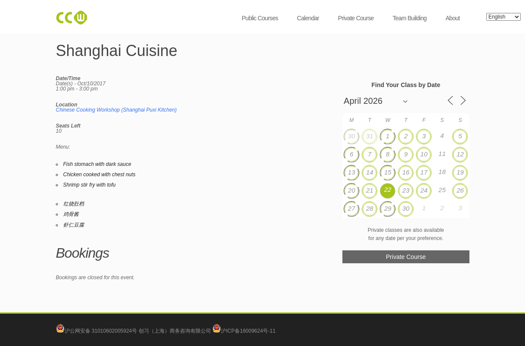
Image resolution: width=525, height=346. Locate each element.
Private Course (356, 18)
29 (387, 208)
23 (406, 190)
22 (387, 189)
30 (351, 136)
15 (387, 172)
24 (424, 190)
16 (406, 172)
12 (460, 154)
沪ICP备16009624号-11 (244, 331)
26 (460, 190)
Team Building (410, 18)
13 (351, 172)
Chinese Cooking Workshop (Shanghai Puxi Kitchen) (116, 110)
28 (369, 208)
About (452, 18)
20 (351, 190)
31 (369, 136)
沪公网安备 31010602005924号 (101, 331)
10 (424, 154)
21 (369, 190)
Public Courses (260, 18)
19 (460, 172)
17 (424, 172)
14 (369, 172)
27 (351, 208)
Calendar (308, 18)
